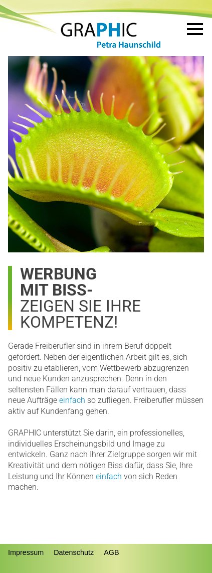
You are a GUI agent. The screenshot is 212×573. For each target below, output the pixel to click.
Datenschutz (74, 552)
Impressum (26, 552)
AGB (111, 552)
